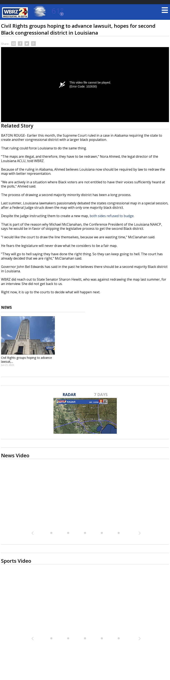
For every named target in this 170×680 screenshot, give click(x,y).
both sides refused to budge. (112, 216)
